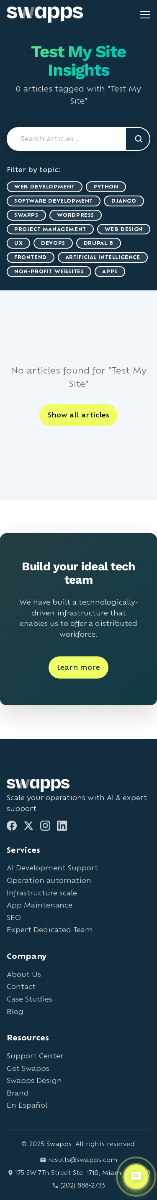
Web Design (124, 229)
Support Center (35, 1055)
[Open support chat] (136, 1176)
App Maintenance (39, 904)
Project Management (50, 229)
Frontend (30, 257)
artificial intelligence (102, 257)
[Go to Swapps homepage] (45, 14)
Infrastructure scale (42, 892)
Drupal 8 (98, 243)
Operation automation (49, 880)
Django (123, 201)
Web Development (44, 186)
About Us (24, 974)
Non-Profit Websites (49, 271)
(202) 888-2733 (78, 1185)
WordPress (75, 215)
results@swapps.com (78, 1160)
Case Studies (29, 998)
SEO (14, 917)
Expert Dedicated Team (50, 929)
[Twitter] (28, 826)
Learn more (78, 667)
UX (18, 243)
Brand (18, 1092)
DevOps (53, 243)
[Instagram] (45, 826)
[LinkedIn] (62, 826)
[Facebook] (12, 826)
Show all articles (78, 414)
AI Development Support (52, 867)
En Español (27, 1105)
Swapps (26, 215)
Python (105, 186)
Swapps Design (34, 1080)
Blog (15, 1011)
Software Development (53, 201)
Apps (109, 271)
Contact (21, 986)
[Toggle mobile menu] (145, 15)
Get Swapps (28, 1068)
